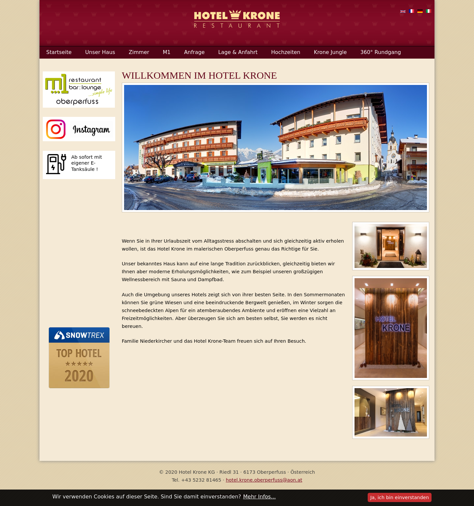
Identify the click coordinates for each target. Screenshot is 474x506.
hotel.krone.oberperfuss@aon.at (264, 480)
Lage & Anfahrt (238, 52)
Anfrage (194, 52)
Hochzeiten (286, 52)
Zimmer (139, 52)
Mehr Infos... (259, 496)
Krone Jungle (330, 52)
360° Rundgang (380, 52)
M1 (167, 52)
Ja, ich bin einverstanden (399, 497)
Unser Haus (100, 52)
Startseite (59, 52)
